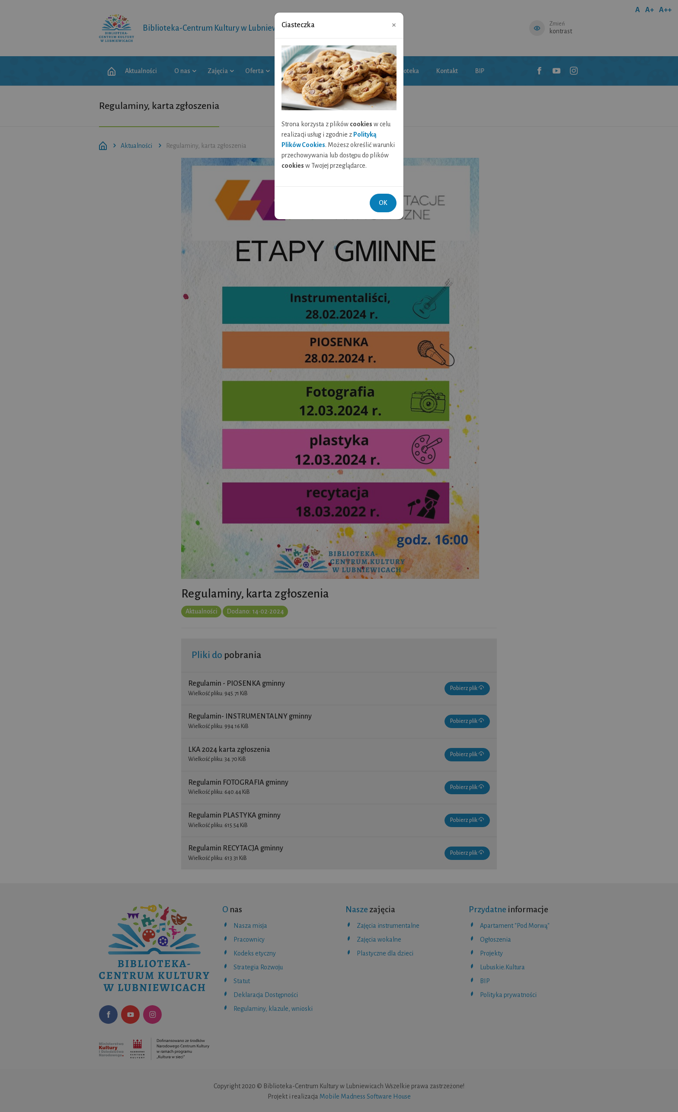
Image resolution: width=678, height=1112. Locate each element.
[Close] (393, 25)
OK (383, 202)
